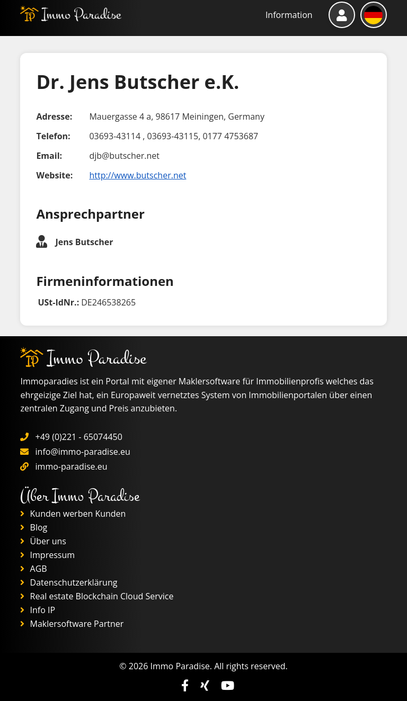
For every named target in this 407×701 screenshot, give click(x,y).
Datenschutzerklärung (68, 582)
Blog (33, 527)
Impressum (47, 555)
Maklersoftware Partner (71, 624)
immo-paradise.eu (72, 466)
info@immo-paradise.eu (83, 451)
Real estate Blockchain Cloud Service (96, 596)
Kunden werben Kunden (73, 513)
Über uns (43, 541)
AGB (33, 568)
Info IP (37, 610)
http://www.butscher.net (137, 175)
